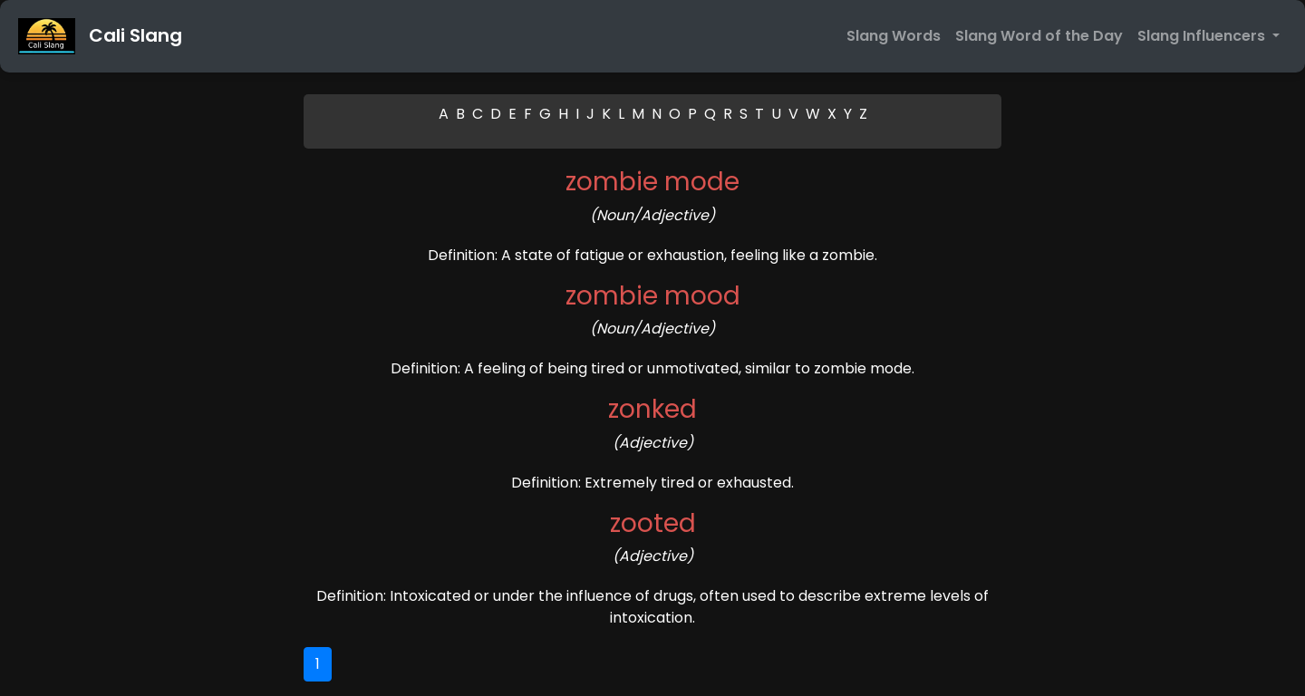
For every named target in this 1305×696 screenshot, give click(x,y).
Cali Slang (100, 36)
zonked (652, 409)
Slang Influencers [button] (1203, 35)
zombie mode (653, 181)
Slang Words (893, 35)
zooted (653, 523)
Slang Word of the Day (1039, 35)
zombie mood (653, 296)
